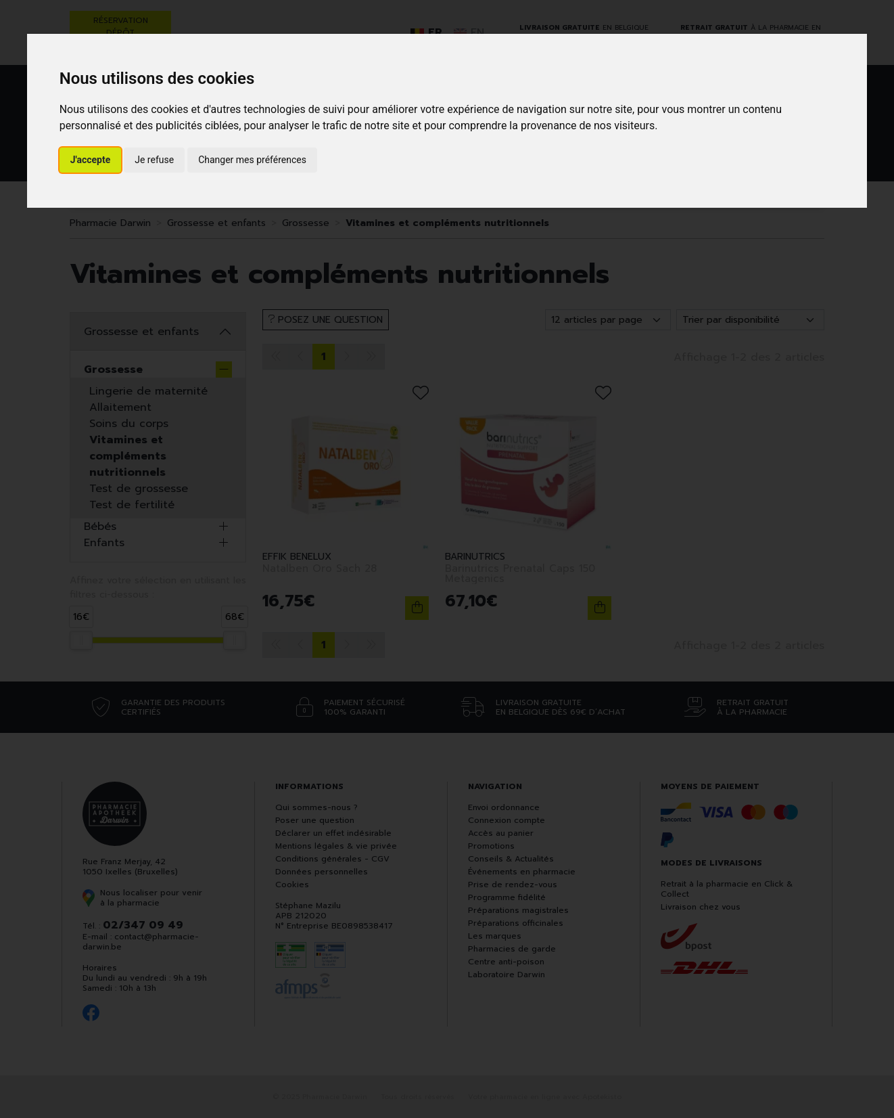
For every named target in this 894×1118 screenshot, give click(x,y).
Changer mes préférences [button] (252, 159)
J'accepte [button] (90, 159)
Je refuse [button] (154, 159)
